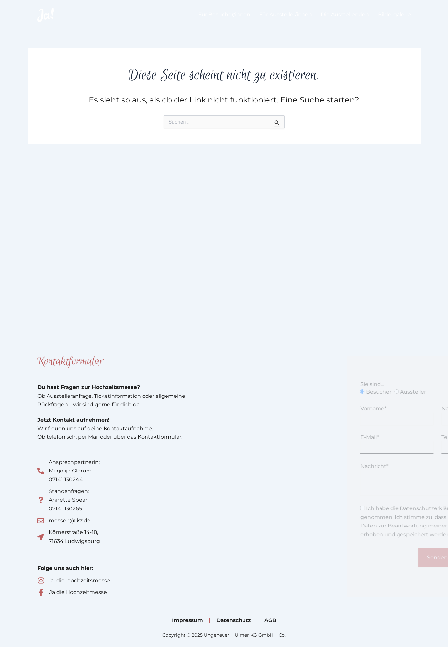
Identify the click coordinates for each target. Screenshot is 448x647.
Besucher (408, 392)
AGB (270, 620)
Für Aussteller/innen (285, 14)
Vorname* (403, 408)
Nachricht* (404, 466)
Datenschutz (233, 620)
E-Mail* (399, 437)
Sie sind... (402, 384)
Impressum (187, 620)
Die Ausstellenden (345, 14)
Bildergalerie (394, 14)
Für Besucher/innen (224, 14)
